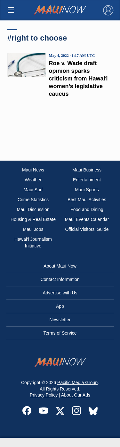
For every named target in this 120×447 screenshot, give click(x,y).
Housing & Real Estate (33, 219)
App (60, 306)
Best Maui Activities (87, 199)
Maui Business (86, 169)
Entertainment (87, 179)
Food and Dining (86, 209)
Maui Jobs (33, 229)
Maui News (33, 169)
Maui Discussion (33, 209)
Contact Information (59, 279)
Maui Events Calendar (87, 219)
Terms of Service (59, 333)
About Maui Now (60, 266)
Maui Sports (87, 189)
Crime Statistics (33, 199)
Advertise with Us (60, 292)
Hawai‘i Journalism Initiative (33, 242)
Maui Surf (33, 189)
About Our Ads (75, 395)
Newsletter (59, 319)
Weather (33, 179)
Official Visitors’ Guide (87, 229)
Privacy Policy (44, 395)
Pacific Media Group (77, 382)
